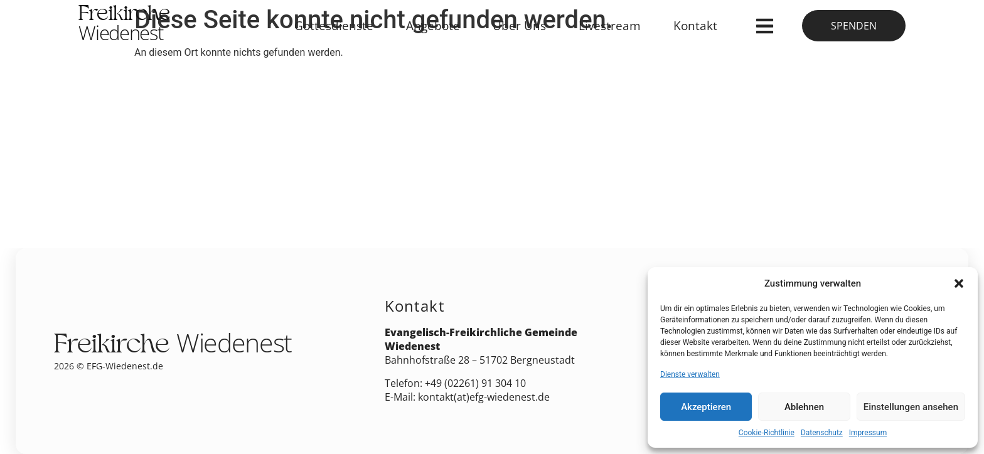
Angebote (433, 26)
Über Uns (519, 26)
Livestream (610, 26)
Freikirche (124, 25)
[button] (959, 283)
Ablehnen (804, 407)
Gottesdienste (333, 26)
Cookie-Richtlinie (766, 432)
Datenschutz (822, 432)
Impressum (868, 432)
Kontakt (695, 26)
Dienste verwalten (690, 374)
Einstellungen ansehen (911, 407)
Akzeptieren (706, 407)
